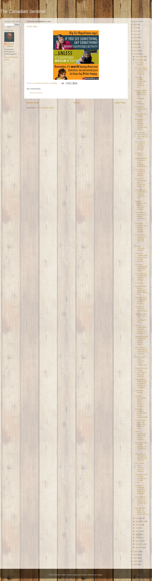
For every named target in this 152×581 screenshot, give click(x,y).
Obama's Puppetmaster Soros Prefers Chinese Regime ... (141, 257)
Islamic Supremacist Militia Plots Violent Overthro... (140, 435)
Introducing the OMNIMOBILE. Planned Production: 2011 (141, 194)
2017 (136, 31)
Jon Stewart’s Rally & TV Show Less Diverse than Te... (140, 501)
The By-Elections (139, 103)
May (137, 534)
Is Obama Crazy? (138, 154)
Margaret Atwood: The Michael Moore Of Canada (140, 205)
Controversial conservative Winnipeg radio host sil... (140, 239)
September (140, 521)
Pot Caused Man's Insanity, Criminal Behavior (139, 467)
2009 (136, 551)
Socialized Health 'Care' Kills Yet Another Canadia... (141, 228)
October (139, 518)
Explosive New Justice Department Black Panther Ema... (141, 290)
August (138, 525)
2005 (136, 564)
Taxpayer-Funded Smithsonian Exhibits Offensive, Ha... (140, 82)
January (139, 547)
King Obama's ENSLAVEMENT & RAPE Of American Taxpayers (141, 383)
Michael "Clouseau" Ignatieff (140, 248)
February (139, 544)
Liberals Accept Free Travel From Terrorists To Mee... (141, 318)
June (138, 531)
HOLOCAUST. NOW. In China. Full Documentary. (141, 511)
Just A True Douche (139, 64)
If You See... (33, 26)
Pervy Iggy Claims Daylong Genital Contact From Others (141, 124)
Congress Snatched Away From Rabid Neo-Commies (140, 490)
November (140, 60)
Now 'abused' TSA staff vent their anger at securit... (141, 136)
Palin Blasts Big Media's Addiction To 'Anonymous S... (141, 447)
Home (76, 102)
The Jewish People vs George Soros (141, 309)
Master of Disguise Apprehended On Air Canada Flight (141, 413)
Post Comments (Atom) (45, 108)
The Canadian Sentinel (22, 11)
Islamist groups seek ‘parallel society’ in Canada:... (141, 300)
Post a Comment (36, 93)
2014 (136, 41)
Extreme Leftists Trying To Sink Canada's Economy (141, 71)
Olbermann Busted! (139, 391)
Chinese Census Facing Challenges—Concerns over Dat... (141, 372)
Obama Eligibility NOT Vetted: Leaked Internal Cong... (141, 340)
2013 (136, 44)
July (137, 528)
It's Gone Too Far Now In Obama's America (140, 172)
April (137, 538)
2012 (136, 47)
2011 (136, 51)
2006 (136, 561)
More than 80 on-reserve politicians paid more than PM (140, 146)
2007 (136, 558)
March (138, 541)
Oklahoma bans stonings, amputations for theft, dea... (141, 478)
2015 (136, 37)
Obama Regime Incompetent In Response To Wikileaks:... (141, 94)
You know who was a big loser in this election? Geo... (140, 424)
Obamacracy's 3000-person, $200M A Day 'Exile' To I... (141, 457)
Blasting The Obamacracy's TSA (141, 109)
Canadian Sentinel (10, 45)
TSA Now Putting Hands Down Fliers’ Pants (141, 268)
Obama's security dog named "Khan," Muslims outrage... (140, 401)
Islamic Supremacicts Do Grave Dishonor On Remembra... (141, 329)
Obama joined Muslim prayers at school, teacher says (141, 361)
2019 (136, 28)
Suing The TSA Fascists (140, 115)
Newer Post (33, 102)
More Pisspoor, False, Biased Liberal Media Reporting (141, 351)
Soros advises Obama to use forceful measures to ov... (141, 216)
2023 (136, 25)
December (140, 57)
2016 (136, 34)
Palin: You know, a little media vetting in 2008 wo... (141, 277)
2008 (136, 555)
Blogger (99, 575)
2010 (136, 54)
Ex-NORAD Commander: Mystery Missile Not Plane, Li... (141, 183)
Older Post (119, 102)
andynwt (83, 575)
